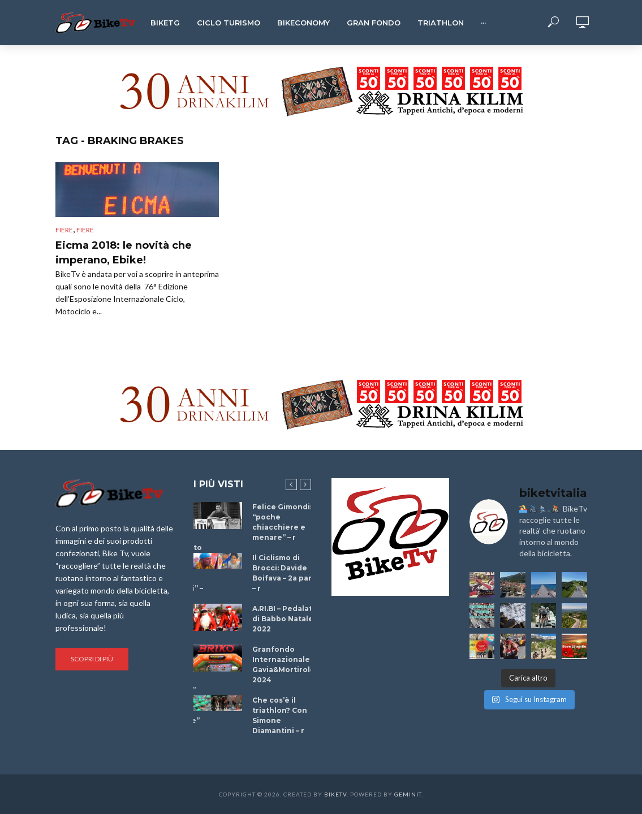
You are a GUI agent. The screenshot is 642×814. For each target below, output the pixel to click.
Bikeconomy (303, 22)
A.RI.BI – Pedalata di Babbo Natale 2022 (284, 618)
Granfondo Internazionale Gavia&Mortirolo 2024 (283, 664)
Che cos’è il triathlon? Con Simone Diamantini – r (279, 715)
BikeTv (335, 794)
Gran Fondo (373, 22)
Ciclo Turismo (228, 22)
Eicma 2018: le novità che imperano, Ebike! (123, 252)
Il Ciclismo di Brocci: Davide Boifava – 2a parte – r (286, 572)
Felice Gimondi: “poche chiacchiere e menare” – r (282, 522)
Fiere (64, 230)
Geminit (407, 794)
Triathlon (440, 22)
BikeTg (165, 22)
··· (483, 22)
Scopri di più (92, 659)
